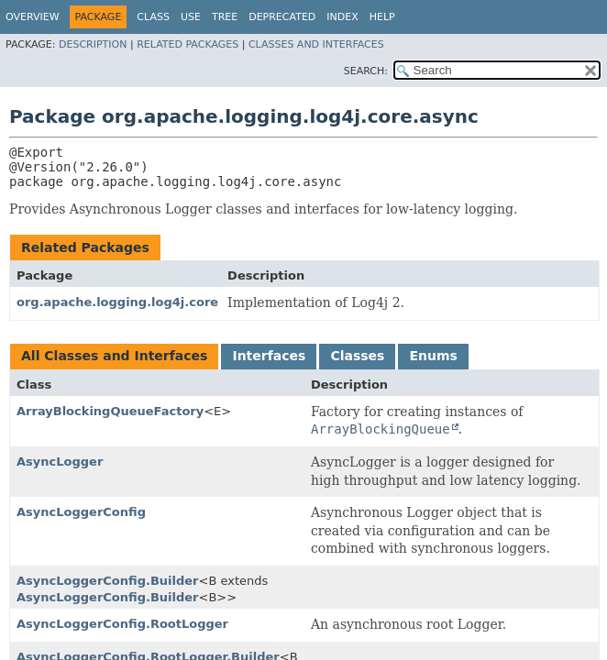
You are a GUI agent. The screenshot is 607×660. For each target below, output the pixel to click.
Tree (224, 17)
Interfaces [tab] (268, 355)
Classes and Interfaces (316, 44)
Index (342, 17)
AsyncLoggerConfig (81, 512)
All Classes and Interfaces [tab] (114, 355)
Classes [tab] (357, 355)
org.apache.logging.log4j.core (117, 302)
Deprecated (281, 17)
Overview (33, 17)
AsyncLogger (60, 461)
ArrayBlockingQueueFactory (110, 411)
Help (382, 17)
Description (93, 44)
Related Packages (187, 44)
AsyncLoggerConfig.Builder (108, 581)
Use (191, 17)
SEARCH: (366, 71)
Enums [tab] (433, 355)
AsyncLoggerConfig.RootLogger (122, 624)
